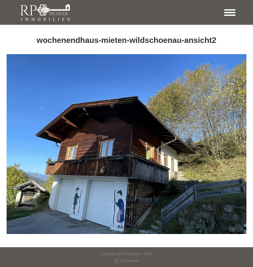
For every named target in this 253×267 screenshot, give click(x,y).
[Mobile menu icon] (230, 12)
